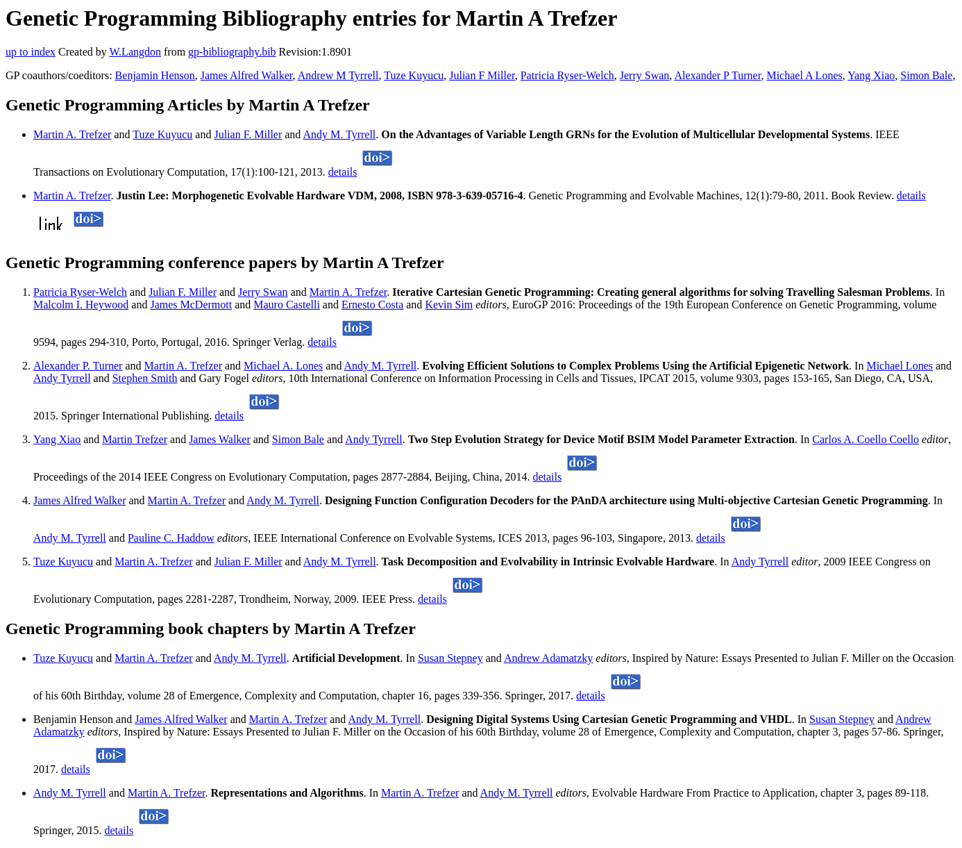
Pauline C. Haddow (171, 538)
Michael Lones (899, 366)
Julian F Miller (481, 75)
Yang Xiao (871, 75)
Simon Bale (926, 75)
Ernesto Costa (372, 304)
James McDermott (191, 304)
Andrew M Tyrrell (338, 75)
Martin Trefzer (134, 439)
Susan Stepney (450, 658)
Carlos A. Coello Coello (865, 439)
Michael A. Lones (283, 366)
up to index (31, 52)
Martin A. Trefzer (72, 134)
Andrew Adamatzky (548, 658)
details (342, 172)
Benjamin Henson (155, 75)
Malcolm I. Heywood (80, 304)
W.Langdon (135, 52)
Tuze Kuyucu (414, 75)
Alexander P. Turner (77, 366)
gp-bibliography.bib (232, 52)
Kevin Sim (449, 304)
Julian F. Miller (248, 134)
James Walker (220, 439)
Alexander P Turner (717, 75)
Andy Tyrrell (62, 378)
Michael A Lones (804, 75)
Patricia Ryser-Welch (567, 75)
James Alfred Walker (247, 75)
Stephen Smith (145, 378)
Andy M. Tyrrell (339, 134)
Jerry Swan (645, 75)
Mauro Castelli (286, 304)
